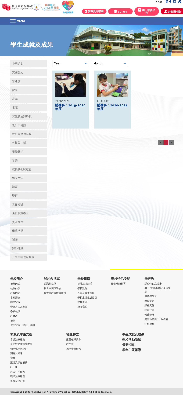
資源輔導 (17, 222)
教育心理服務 (17, 371)
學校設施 (82, 288)
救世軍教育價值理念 (55, 292)
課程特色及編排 (153, 283)
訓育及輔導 (16, 353)
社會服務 (149, 323)
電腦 (15, 107)
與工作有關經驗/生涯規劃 (158, 290)
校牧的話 (15, 292)
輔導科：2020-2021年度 (112, 107)
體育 (15, 186)
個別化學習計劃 (18, 348)
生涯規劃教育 (20, 213)
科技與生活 (19, 142)
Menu (21, 21)
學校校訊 (15, 311)
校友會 (70, 343)
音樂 (15, 160)
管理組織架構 (84, 283)
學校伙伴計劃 (17, 380)
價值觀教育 (151, 296)
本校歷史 (15, 297)
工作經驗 (17, 204)
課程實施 (149, 305)
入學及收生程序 (86, 292)
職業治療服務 (17, 376)
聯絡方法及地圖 (18, 306)
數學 (15, 90)
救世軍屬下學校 (52, 288)
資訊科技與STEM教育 (156, 319)
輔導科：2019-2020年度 (70, 107)
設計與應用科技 (22, 134)
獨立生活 (17, 178)
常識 (15, 98)
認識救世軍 (50, 283)
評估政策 (149, 310)
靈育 (12, 357)
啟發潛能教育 (118, 283)
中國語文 (17, 63)
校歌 (12, 320)
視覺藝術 (17, 151)
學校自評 (82, 302)
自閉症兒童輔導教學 (21, 343)
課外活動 (17, 248)
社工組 (14, 366)
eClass (120, 11)
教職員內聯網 (94, 11)
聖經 (15, 195)
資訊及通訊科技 (22, 116)
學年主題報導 (131, 350)
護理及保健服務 (18, 362)
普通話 (16, 81)
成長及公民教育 (22, 169)
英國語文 (17, 72)
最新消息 (128, 345)
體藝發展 (149, 314)
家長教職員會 (73, 339)
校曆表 (14, 315)
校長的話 (15, 288)
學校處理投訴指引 (87, 297)
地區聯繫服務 (73, 348)
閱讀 (15, 239)
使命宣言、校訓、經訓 (22, 325)
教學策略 (149, 300)
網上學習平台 (146, 11)
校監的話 (15, 283)
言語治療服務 (17, 339)
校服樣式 (82, 306)
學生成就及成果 (133, 334)
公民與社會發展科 (23, 257)
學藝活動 (17, 230)
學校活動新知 (131, 339)
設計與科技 (19, 125)
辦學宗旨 (15, 302)
